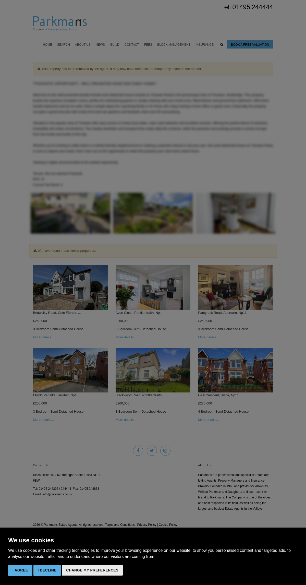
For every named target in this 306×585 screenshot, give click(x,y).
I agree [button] (20, 570)
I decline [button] (47, 570)
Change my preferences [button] (92, 570)
